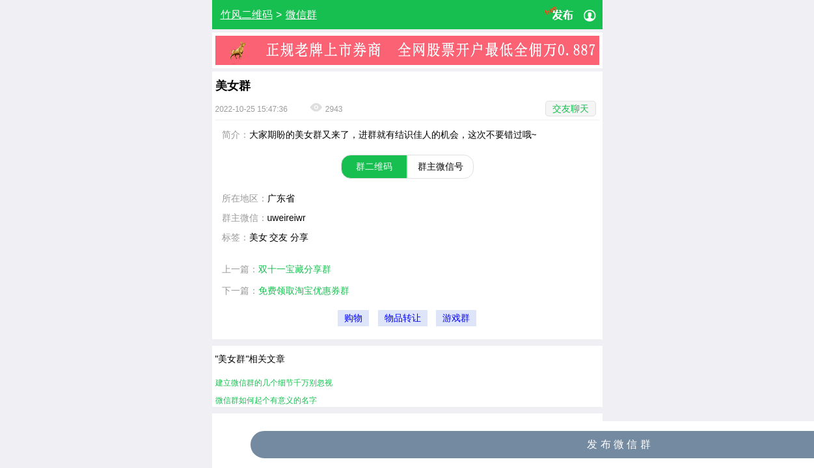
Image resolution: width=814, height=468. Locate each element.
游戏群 (456, 318)
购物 (353, 318)
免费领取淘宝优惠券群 (303, 290)
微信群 (301, 14)
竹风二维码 (247, 14)
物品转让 (403, 318)
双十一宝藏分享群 (294, 269)
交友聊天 (570, 108)
